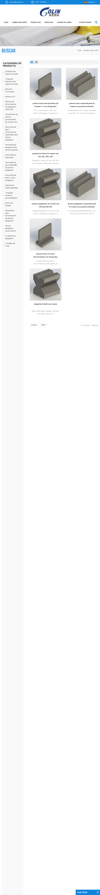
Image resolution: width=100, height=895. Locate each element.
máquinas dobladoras (28, 511)
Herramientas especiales (10, 156)
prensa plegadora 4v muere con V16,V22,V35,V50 (45, 205)
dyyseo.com (83, 548)
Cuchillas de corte (10, 244)
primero (34, 325)
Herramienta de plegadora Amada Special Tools (16, 383)
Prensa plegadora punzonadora (10, 228)
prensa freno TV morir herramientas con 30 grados (16, 407)
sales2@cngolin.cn (16, 2)
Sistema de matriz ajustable (11, 186)
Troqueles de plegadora (10, 237)
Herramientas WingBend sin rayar (16, 322)
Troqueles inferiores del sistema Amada (11, 81)
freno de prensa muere (28, 488)
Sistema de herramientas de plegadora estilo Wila (10, 105)
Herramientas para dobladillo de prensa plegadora (11, 166)
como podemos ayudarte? (12, 261)
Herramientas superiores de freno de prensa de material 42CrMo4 (16, 370)
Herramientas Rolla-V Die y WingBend (10, 178)
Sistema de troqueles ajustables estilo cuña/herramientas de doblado (16, 334)
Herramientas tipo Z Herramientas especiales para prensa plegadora (11, 133)
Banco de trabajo (9, 204)
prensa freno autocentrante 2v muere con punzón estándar (82, 105)
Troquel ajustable (26, 524)
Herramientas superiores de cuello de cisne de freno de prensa (16, 395)
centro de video (64, 22)
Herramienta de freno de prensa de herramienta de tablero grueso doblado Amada (16, 358)
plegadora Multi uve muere (45, 304)
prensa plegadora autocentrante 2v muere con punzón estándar (16, 419)
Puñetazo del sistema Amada (11, 72)
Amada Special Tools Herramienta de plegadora (16, 346)
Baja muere (24, 507)
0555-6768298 (55, 498)
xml (3, 512)
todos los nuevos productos (10, 431)
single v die (24, 515)
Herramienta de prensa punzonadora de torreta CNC (11, 118)
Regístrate (69, 467)
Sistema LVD (10, 96)
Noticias (5, 499)
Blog (3, 503)
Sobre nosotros (19, 22)
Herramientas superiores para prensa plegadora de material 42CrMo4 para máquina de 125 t (89, 497)
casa (6, 22)
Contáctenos (85, 22)
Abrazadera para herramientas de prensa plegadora (10, 215)
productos (36, 22)
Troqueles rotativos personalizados (11, 195)
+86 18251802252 (56, 513)
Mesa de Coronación (10, 90)
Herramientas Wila (27, 520)
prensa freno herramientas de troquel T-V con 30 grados (45, 105)
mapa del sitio (7, 508)
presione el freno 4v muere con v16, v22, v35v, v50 (45, 155)
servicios (49, 22)
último (43, 325)
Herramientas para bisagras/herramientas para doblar (16, 310)
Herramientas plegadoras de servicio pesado (11, 147)
